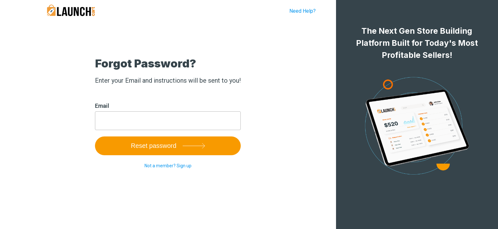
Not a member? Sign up (168, 165)
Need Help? (302, 11)
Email (102, 105)
